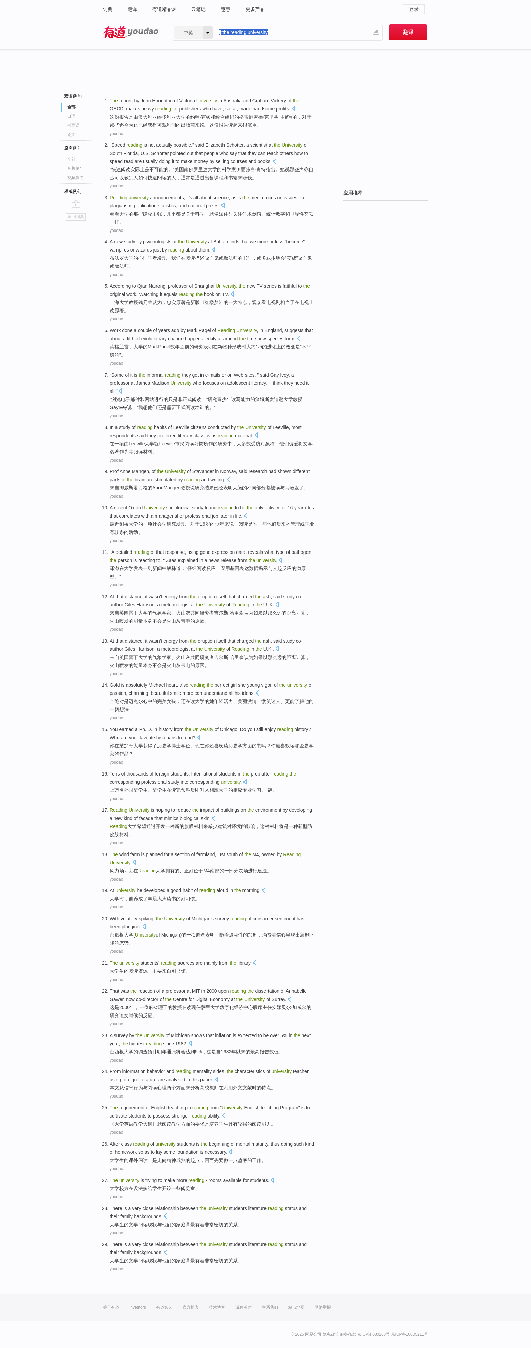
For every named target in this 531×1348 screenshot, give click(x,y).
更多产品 (255, 9)
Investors (137, 1307)
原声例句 (73, 148)
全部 (71, 107)
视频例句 (75, 177)
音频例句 (75, 168)
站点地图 (296, 1307)
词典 (107, 9)
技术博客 (217, 1307)
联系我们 (270, 1307)
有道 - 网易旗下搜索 (130, 32)
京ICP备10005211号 (409, 1334)
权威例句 (73, 191)
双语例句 (73, 96)
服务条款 (348, 1334)
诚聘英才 (243, 1307)
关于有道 (111, 1307)
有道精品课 (164, 9)
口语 (71, 116)
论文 (71, 134)
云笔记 (198, 9)
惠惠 (225, 9)
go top (76, 204)
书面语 (73, 125)
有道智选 (164, 1307)
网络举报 (323, 1307)
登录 (414, 9)
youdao (116, 133)
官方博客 (191, 1307)
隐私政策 (331, 1334)
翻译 (132, 9)
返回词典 (76, 216)
